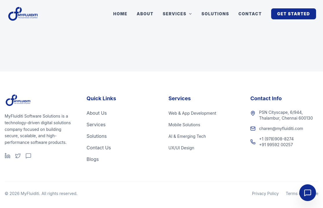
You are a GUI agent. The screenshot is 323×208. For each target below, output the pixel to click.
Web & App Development (192, 113)
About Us (97, 113)
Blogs (93, 159)
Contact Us (99, 148)
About (145, 13)
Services (177, 13)
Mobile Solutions (184, 124)
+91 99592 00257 (276, 144)
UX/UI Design (181, 147)
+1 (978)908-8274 (276, 138)
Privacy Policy (265, 193)
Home (120, 13)
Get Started (293, 13)
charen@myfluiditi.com (281, 128)
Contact (250, 13)
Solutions (215, 13)
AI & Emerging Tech (187, 136)
